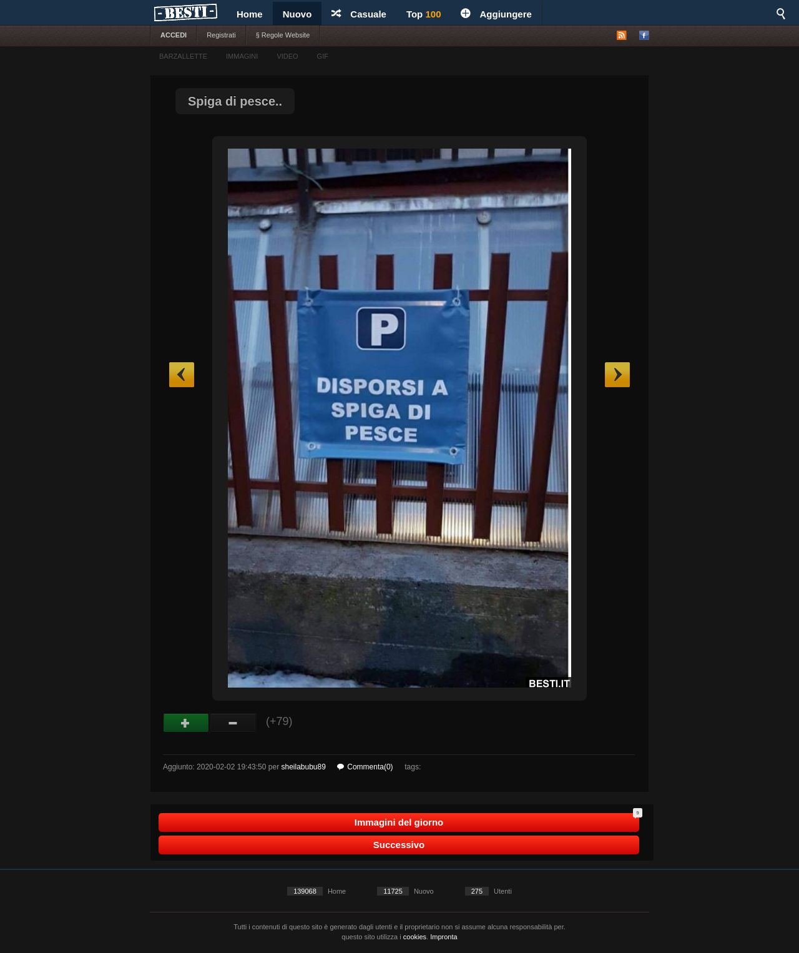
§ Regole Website (283, 35)
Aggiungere (496, 14)
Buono (186, 723)
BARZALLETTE (183, 56)
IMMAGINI (242, 56)
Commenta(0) (365, 767)
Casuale (358, 14)
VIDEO (287, 56)
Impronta (443, 937)
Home (250, 14)
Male (233, 723)
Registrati (221, 35)
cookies (414, 937)
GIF (322, 56)
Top (423, 14)
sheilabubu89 (303, 767)
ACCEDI (173, 35)
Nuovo (297, 14)
